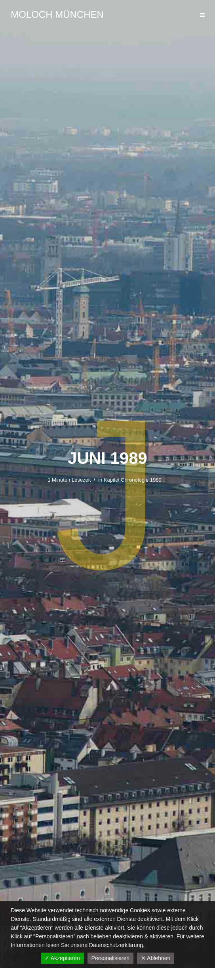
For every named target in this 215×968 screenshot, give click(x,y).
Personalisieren (110, 958)
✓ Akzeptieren (62, 958)
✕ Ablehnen (155, 958)
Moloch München (57, 14)
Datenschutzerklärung (116, 945)
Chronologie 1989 (141, 480)
